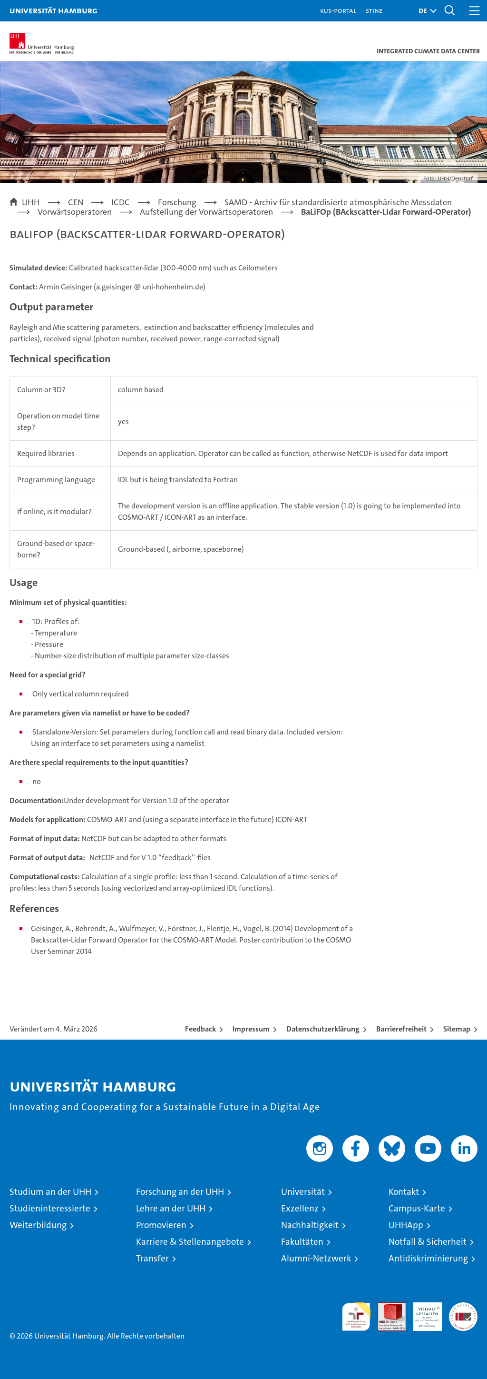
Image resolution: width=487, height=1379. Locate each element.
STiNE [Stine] (374, 10)
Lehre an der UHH (170, 1208)
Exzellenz (300, 1208)
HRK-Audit (422, 1312)
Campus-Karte (417, 1208)
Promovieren (161, 1225)
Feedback (200, 1029)
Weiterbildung (38, 1225)
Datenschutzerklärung (323, 1029)
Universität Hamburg (53, 10)
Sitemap (456, 1029)
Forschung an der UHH (180, 1192)
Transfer (152, 1258)
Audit (387, 1307)
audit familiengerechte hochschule (356, 1316)
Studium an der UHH (50, 1192)
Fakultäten (302, 1242)
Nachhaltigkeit (310, 1225)
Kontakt (404, 1192)
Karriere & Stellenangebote (190, 1242)
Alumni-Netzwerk (316, 1258)
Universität (303, 1192)
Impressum (251, 1029)
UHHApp (406, 1225)
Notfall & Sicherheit (428, 1242)
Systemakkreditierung (463, 1307)
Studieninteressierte (50, 1208)
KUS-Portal (338, 10)
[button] (425, 10)
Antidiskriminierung (428, 1258)
